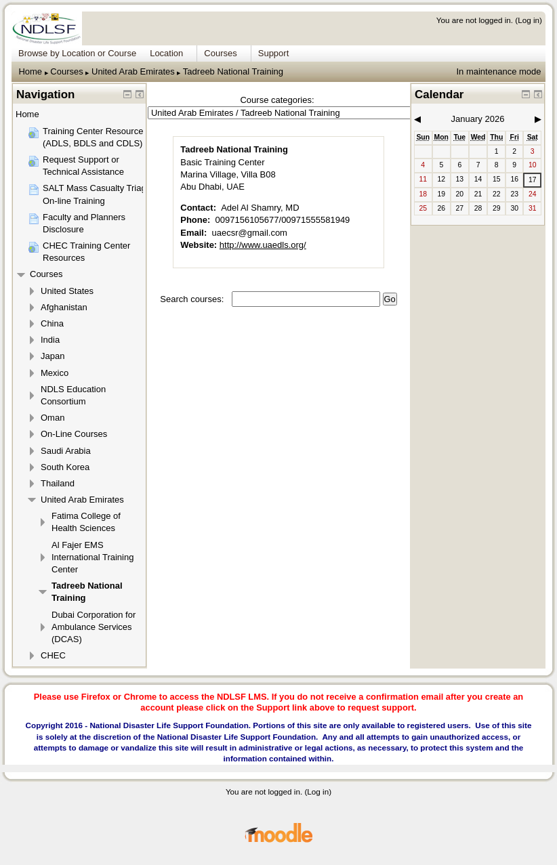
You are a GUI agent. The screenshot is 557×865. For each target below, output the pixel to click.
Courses (66, 71)
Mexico (54, 373)
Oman (52, 418)
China (52, 323)
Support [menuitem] (273, 53)
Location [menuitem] (166, 53)
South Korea (65, 467)
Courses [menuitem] (220, 53)
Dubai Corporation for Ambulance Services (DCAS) (93, 627)
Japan (52, 356)
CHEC (53, 655)
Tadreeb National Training (233, 71)
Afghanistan (64, 307)
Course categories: (277, 100)
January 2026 (478, 119)
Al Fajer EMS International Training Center (92, 557)
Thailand (58, 483)
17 (533, 180)
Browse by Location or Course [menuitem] (77, 53)
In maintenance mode (498, 71)
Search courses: (193, 299)
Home (30, 71)
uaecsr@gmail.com (249, 233)
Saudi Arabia (66, 451)
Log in (528, 20)
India (50, 340)
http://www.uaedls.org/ (263, 245)
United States (67, 291)
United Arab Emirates (133, 71)
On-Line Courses (74, 434)
